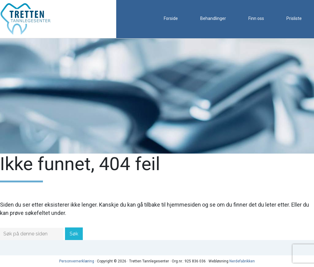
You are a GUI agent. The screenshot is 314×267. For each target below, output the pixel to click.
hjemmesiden (184, 204)
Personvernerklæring (76, 261)
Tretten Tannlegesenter (30, 19)
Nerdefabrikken (242, 261)
